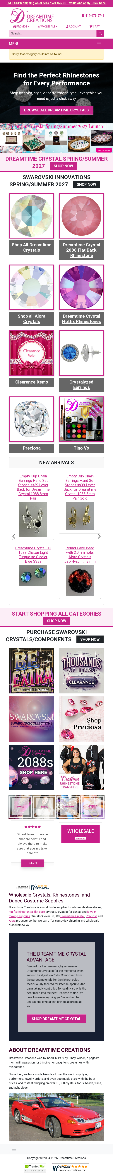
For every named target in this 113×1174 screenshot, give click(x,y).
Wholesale (46, 26)
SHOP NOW (63, 166)
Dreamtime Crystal (72, 916)
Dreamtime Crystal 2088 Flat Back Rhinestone (81, 250)
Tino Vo (81, 448)
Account (73, 26)
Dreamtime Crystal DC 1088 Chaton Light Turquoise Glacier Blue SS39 (33, 555)
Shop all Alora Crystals (31, 319)
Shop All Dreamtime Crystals (31, 247)
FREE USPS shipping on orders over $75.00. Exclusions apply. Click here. (57, 3)
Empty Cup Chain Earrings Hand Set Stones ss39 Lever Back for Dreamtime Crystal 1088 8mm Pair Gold (80, 487)
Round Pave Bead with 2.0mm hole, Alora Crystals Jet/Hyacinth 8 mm (80, 555)
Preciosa (32, 448)
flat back (39, 912)
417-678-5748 (93, 15)
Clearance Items (31, 382)
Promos (20, 26)
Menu (14, 44)
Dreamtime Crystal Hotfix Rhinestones (81, 319)
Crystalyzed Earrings (81, 384)
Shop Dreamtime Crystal (56, 1019)
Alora (12, 920)
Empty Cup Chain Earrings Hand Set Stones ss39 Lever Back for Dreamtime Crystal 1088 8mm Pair (33, 487)
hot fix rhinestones (21, 912)
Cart (95, 26)
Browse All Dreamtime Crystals (56, 110)
